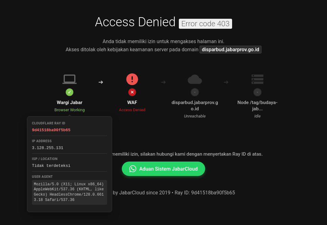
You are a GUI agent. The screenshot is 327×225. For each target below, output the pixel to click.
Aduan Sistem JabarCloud (163, 168)
